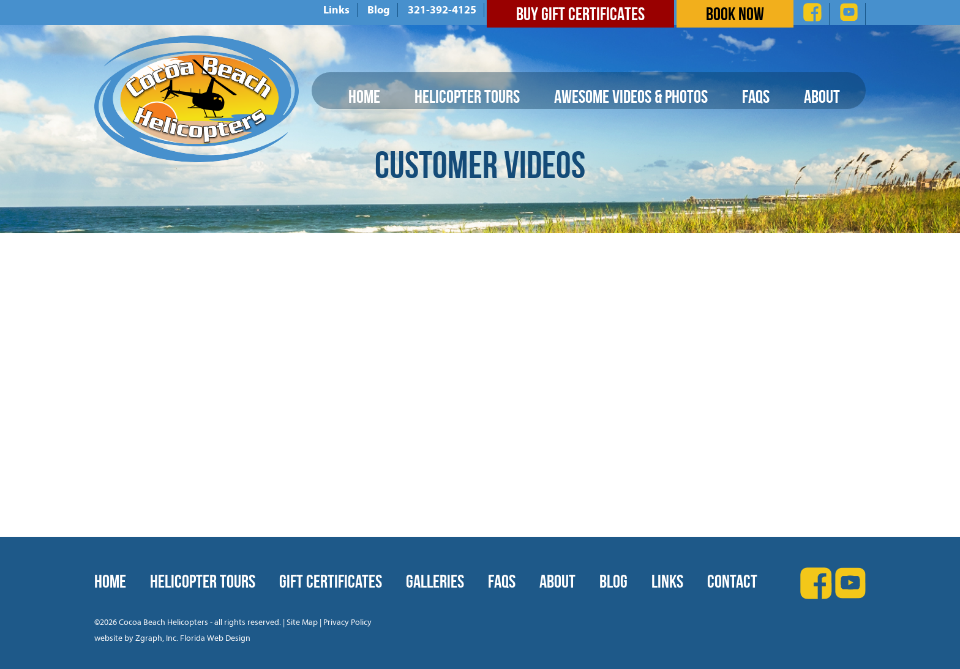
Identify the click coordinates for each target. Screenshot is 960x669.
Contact (732, 581)
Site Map (302, 622)
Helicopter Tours (467, 96)
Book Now (735, 14)
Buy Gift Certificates (580, 14)
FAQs (756, 96)
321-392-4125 (442, 10)
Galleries (435, 581)
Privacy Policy (347, 622)
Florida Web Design (215, 638)
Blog (378, 10)
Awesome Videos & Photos (631, 96)
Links (336, 10)
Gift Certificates (330, 581)
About (822, 96)
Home (364, 96)
